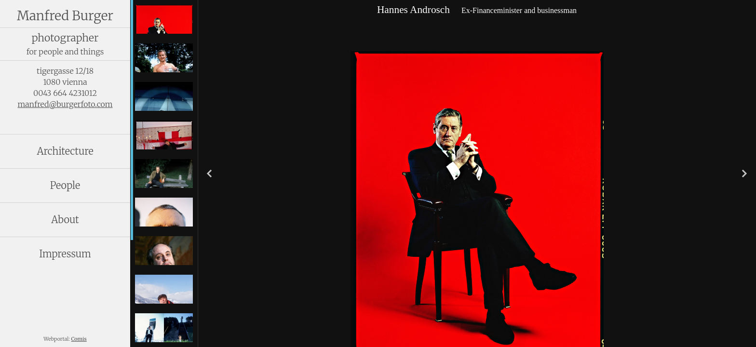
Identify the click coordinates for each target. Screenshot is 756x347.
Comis (79, 339)
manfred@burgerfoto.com (64, 104)
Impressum (65, 254)
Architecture (65, 151)
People (65, 185)
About (65, 220)
